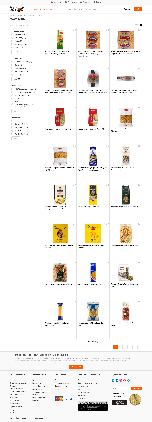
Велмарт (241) (20, 124)
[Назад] (110, 347)
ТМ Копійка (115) (21, 134)
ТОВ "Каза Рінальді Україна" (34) (25, 100)
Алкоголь (81, 395)
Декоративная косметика (87, 383)
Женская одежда (84, 386)
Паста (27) (19, 48)
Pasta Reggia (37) (21, 72)
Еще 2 (16, 52)
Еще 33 (16, 111)
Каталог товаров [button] (43, 9)
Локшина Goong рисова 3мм (89, 207)
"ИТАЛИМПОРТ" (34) (22, 96)
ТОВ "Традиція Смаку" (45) (25, 92)
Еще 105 (17, 79)
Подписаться (136, 388)
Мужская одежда (84, 389)
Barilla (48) (18, 65)
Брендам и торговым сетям (17, 411)
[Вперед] (139, 347)
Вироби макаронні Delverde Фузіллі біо (59, 284)
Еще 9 (16, 138)
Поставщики (14, 400)
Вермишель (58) (21, 44)
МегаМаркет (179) (21, 127)
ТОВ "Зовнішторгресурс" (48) (26, 89)
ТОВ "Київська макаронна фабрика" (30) (24, 106)
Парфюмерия (83, 380)
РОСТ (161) (19, 131)
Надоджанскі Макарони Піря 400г (58, 129)
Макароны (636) (21, 34)
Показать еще (92, 342)
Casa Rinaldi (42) (21, 68)
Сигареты (81, 398)
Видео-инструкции (39, 397)
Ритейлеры (14, 397)
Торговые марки (16, 407)
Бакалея (39, 15)
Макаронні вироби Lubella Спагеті (90, 284)
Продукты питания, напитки (25, 15)
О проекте (13, 380)
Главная (12, 15)
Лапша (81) (19, 41)
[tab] (44, 9)
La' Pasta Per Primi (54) (23, 62)
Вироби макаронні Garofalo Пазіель (124, 245)
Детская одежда (84, 392)
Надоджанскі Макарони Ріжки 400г (91, 129)
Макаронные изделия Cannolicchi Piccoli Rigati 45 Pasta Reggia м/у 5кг (91, 54)
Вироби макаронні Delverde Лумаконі (125, 207)
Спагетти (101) (20, 38)
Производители (15, 404)
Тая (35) (18, 75)
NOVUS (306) (19, 121)
